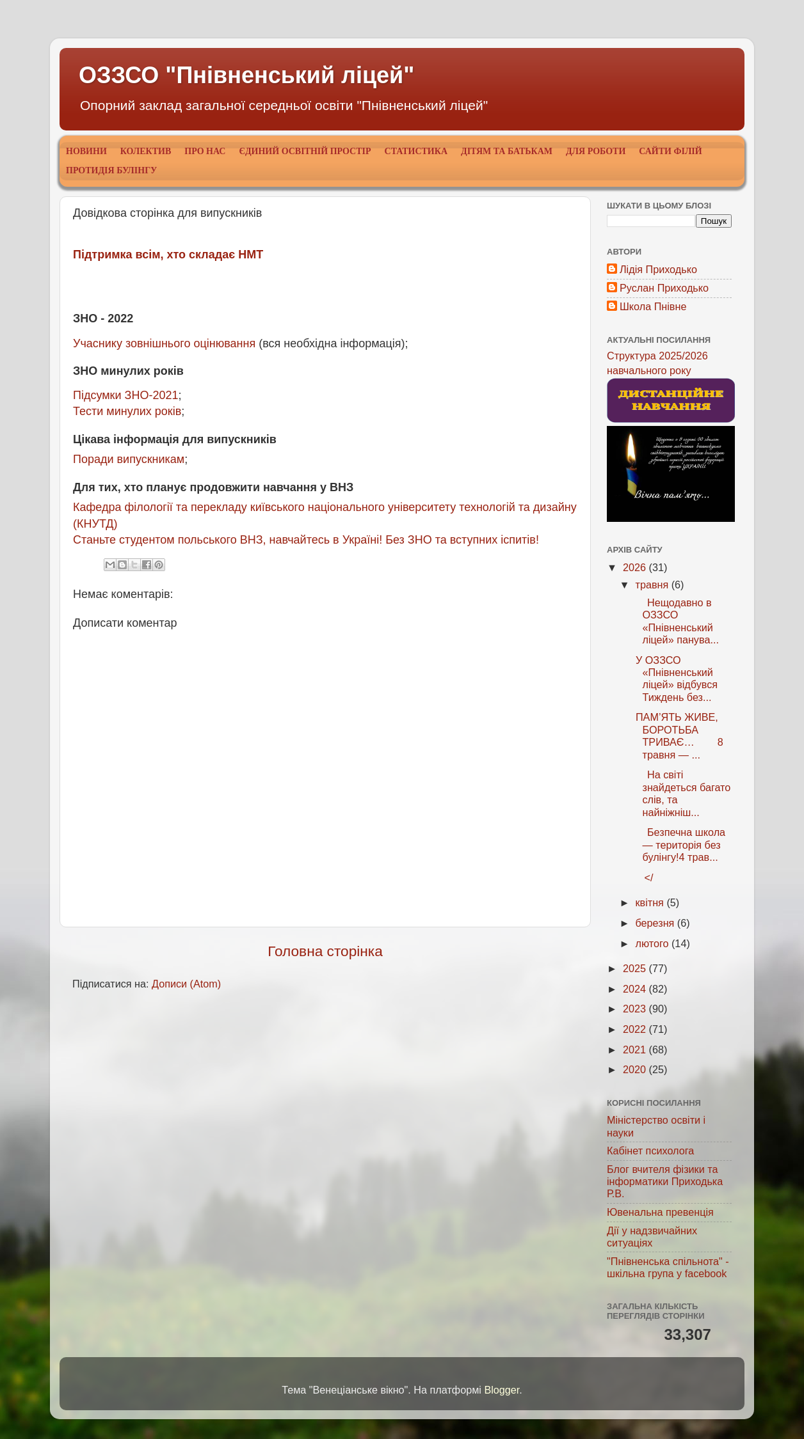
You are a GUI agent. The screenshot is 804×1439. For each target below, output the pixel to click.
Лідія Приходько (658, 269)
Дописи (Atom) (186, 983)
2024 (636, 989)
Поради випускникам (128, 459)
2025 (636, 968)
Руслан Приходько (664, 288)
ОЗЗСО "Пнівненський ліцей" (246, 75)
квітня (650, 902)
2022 (636, 1029)
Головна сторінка (325, 951)
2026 (636, 567)
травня (653, 584)
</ (642, 877)
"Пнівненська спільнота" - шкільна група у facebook (668, 1267)
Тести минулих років (127, 411)
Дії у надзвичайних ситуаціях (652, 1236)
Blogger (501, 1390)
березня (656, 923)
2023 (636, 1008)
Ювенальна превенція (660, 1212)
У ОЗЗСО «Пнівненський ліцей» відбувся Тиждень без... (675, 678)
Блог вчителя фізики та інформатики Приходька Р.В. (665, 1181)
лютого (653, 943)
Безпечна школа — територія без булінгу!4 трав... (678, 844)
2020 (636, 1069)
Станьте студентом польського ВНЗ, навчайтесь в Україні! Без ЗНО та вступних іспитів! (306, 539)
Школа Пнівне (653, 306)
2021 (636, 1049)
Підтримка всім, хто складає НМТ (168, 254)
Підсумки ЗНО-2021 (125, 395)
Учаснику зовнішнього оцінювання (164, 343)
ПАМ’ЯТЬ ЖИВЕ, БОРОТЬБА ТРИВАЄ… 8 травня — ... (677, 735)
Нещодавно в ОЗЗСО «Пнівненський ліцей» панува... (675, 621)
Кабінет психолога (650, 1150)
